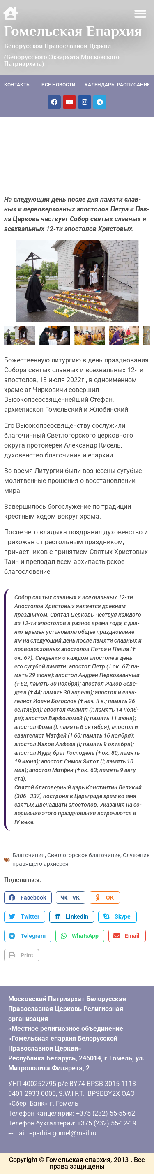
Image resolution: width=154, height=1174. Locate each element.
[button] (140, 13)
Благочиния (28, 855)
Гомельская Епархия (73, 31)
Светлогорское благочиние (83, 855)
